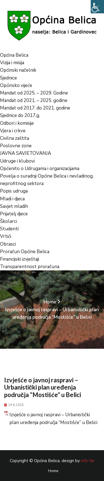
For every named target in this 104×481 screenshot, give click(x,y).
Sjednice (8, 78)
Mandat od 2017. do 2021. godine (35, 108)
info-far (88, 460)
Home (50, 302)
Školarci (8, 221)
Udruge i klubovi (17, 161)
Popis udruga (14, 191)
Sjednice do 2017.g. (20, 115)
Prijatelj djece (14, 214)
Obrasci (8, 244)
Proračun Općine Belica (24, 251)
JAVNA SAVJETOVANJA (25, 153)
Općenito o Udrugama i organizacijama (39, 168)
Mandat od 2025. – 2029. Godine (34, 93)
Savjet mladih (14, 206)
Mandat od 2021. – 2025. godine (33, 100)
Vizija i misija (12, 62)
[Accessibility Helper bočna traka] (97, 6)
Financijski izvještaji (19, 259)
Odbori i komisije (17, 123)
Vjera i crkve (13, 131)
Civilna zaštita (14, 138)
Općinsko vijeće (16, 85)
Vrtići (5, 236)
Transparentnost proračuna (29, 266)
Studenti (9, 229)
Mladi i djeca (12, 199)
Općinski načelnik (18, 70)
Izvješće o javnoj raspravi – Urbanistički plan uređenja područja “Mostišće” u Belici (53, 418)
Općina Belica (14, 55)
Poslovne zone (16, 146)
